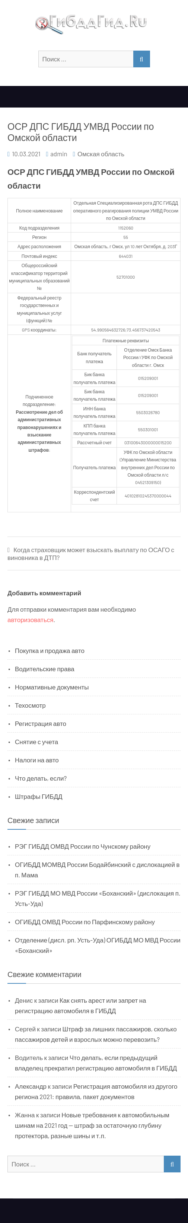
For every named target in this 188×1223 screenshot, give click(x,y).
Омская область (100, 153)
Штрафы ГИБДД (39, 796)
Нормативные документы (52, 687)
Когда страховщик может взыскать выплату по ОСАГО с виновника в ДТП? (90, 553)
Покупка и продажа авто (50, 650)
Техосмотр (30, 705)
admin (58, 153)
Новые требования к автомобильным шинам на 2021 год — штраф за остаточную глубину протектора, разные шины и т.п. (92, 1125)
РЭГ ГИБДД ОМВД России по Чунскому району (82, 846)
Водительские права (44, 668)
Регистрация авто (40, 723)
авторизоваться (30, 619)
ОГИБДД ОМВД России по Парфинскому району (85, 921)
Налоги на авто (37, 759)
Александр (31, 1086)
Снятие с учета (36, 741)
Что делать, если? (41, 778)
